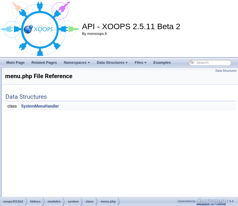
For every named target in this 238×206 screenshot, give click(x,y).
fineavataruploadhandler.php (63, 91)
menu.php (49, 135)
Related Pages (44, 62)
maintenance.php (55, 129)
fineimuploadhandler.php (60, 97)
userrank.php (52, 148)
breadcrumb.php (54, 78)
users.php (49, 154)
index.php (49, 122)
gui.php (47, 116)
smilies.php (50, 141)
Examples (162, 62)
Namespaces (77, 62)
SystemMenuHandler (111, 106)
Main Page (15, 62)
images (42, 167)
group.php (49, 110)
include (42, 173)
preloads (43, 192)
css (39, 160)
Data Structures (112, 62)
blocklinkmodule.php (57, 72)
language (44, 185)
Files (141, 62)
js (38, 179)
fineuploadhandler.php (58, 104)
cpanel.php (50, 85)
